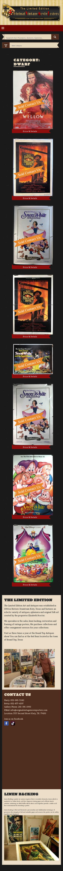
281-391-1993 (24, 706)
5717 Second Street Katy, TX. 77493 (29, 713)
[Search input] (28, 38)
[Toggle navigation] (3, 28)
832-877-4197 (17, 703)
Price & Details (30, 131)
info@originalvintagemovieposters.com (29, 710)
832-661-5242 (17, 700)
